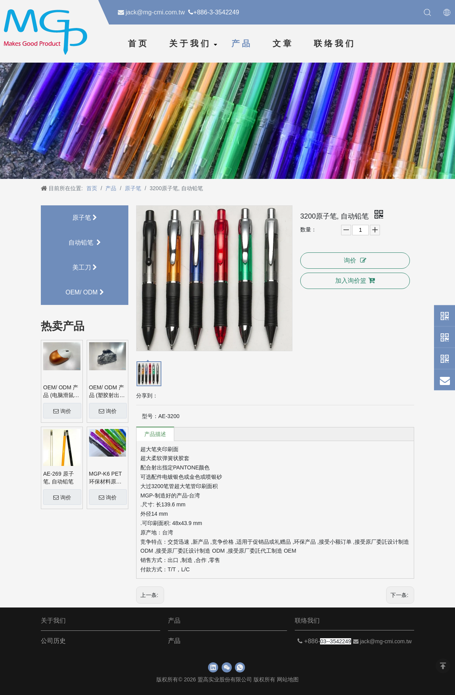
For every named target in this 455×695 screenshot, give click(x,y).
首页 (138, 43)
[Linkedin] (213, 667)
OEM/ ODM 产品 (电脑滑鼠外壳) (61, 391)
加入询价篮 (355, 280)
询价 (62, 411)
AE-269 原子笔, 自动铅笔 (58, 478)
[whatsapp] (240, 667)
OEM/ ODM (84, 292)
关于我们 (190, 43)
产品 (241, 43)
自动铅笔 (84, 242)
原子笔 (84, 217)
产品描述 (155, 434)
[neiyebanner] (227, 119)
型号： (150, 416)
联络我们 (335, 43)
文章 (283, 43)
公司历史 (53, 640)
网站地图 (288, 679)
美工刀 (84, 267)
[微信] (227, 667)
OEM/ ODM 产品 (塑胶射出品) (106, 391)
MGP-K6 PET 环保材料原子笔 (105, 478)
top (443, 665)
